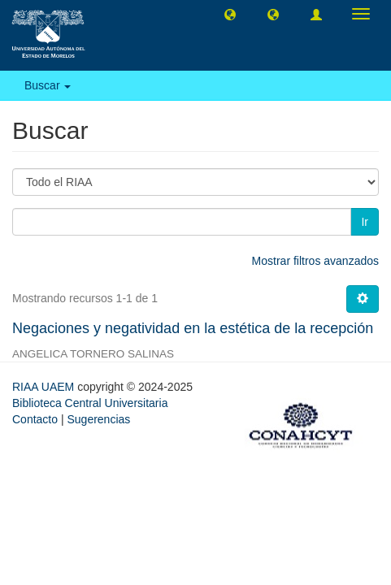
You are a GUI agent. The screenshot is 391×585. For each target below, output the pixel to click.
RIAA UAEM (44, 386)
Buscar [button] (47, 85)
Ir (364, 221)
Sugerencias (98, 419)
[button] (230, 14)
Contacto (35, 419)
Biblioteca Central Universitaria (89, 403)
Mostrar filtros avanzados (315, 260)
